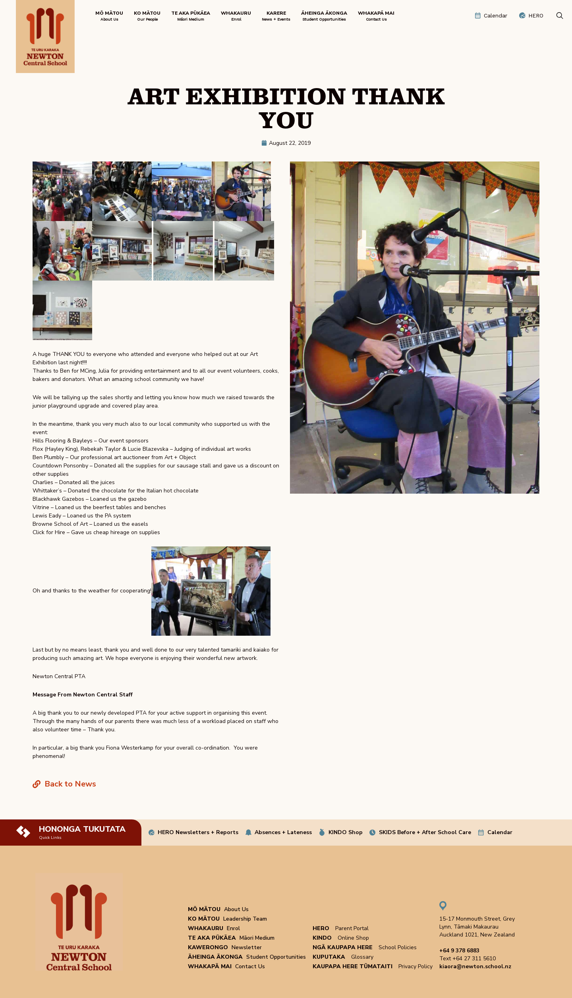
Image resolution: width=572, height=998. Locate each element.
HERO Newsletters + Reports (198, 832)
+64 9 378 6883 (459, 950)
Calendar (499, 832)
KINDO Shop (346, 832)
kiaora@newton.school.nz (475, 966)
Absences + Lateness (283, 832)
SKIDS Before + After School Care (425, 832)
